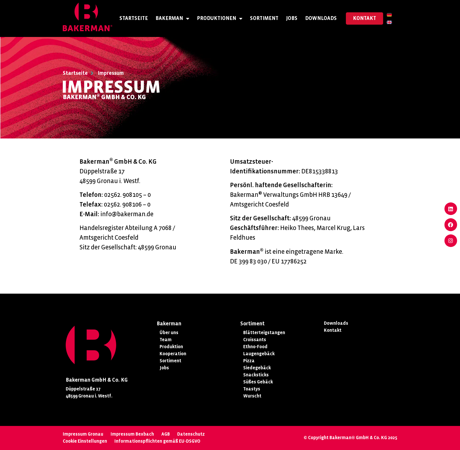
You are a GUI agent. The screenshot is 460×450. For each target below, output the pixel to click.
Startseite (133, 18)
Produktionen (219, 18)
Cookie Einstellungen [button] (85, 441)
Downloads (321, 18)
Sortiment (264, 18)
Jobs (291, 18)
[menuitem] (389, 14)
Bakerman (172, 18)
